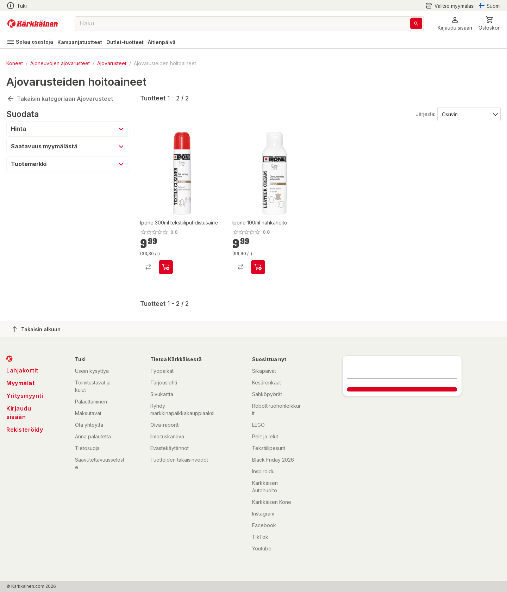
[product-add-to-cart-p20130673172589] (258, 267)
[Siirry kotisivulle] (32, 23)
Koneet (14, 63)
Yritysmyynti (24, 395)
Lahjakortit (22, 370)
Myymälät (20, 383)
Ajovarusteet (111, 63)
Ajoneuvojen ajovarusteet (60, 63)
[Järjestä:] (468, 113)
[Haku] (416, 23)
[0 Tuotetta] (489, 23)
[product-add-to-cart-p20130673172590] (166, 267)
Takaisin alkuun (37, 329)
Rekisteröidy (24, 429)
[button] (455, 23)
